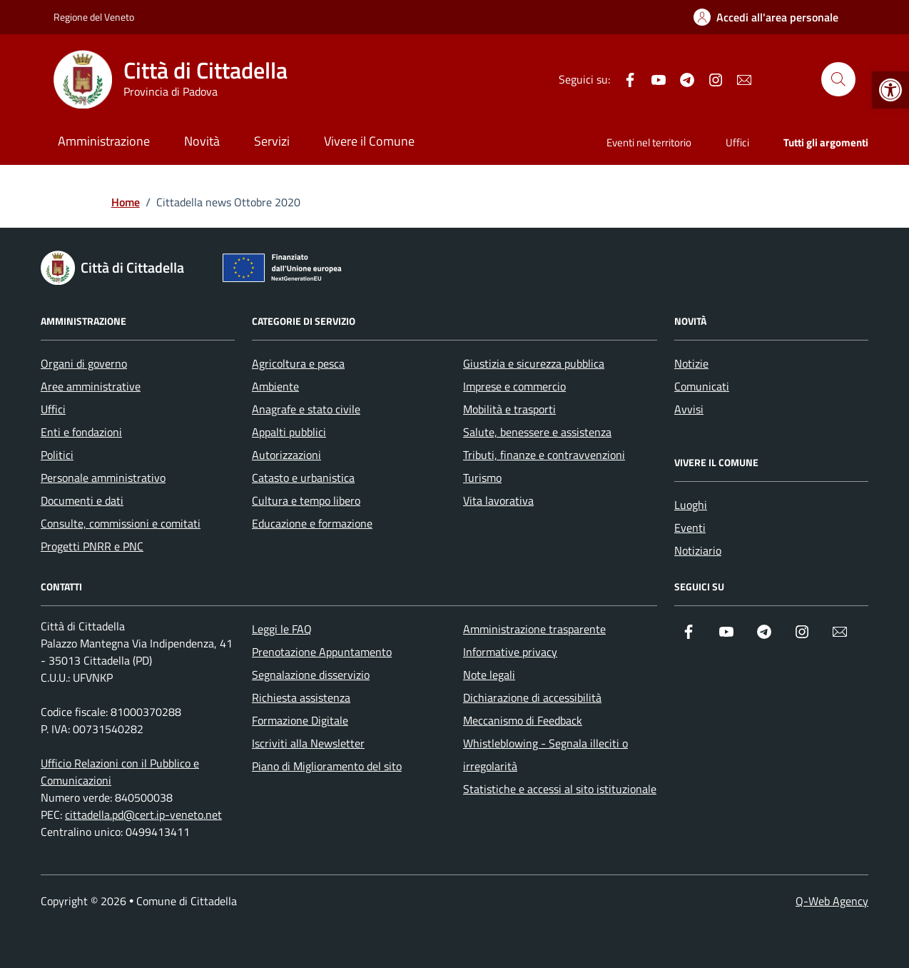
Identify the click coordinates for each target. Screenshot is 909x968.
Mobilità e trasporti (509, 409)
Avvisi (689, 409)
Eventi (690, 527)
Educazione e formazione (312, 523)
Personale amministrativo (103, 477)
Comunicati (701, 386)
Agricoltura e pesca (298, 363)
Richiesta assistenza (301, 697)
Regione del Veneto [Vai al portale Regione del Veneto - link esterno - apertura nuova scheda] (94, 16)
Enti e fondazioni (81, 431)
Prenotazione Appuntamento (322, 651)
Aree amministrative (91, 386)
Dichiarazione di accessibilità (532, 697)
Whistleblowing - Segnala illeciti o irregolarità (545, 755)
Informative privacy (510, 651)
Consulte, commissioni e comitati (120, 523)
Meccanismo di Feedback (522, 720)
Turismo (482, 477)
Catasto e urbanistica (303, 477)
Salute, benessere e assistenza (537, 431)
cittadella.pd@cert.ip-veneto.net (143, 814)
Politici (57, 454)
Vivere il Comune (369, 141)
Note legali (489, 674)
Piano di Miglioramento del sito (327, 766)
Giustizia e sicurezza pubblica (533, 363)
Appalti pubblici (289, 431)
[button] (890, 90)
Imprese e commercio (514, 386)
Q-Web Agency (832, 900)
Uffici (737, 142)
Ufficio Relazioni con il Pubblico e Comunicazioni (120, 772)
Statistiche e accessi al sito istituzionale (559, 788)
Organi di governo (84, 363)
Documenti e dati (82, 500)
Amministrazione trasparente (534, 628)
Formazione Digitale (300, 720)
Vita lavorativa (498, 500)
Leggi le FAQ (282, 628)
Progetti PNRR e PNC (92, 546)
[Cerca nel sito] (838, 79)
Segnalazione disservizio (311, 674)
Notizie (691, 363)
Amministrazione (104, 141)
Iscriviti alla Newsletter (308, 743)
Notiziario (697, 550)
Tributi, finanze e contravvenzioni (544, 454)
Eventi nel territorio (648, 142)
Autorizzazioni (286, 454)
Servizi (272, 141)
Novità (202, 141)
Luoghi (690, 504)
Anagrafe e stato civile (306, 409)
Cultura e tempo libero (306, 500)
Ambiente (275, 386)
